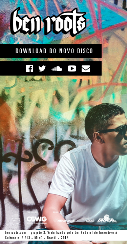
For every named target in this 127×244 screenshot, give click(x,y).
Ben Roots (48, 22)
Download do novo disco (54, 51)
